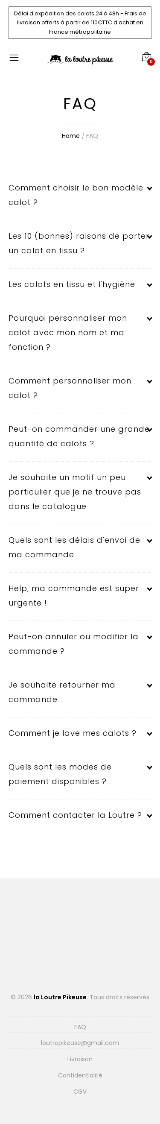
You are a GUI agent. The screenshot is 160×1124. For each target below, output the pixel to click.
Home (71, 136)
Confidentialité (80, 1075)
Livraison (80, 1059)
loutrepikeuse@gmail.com (80, 1043)
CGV (80, 1091)
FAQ (92, 136)
